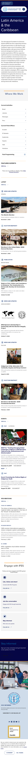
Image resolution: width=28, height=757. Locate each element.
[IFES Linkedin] (14, 722)
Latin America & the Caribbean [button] (6, 3)
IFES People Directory (17, 171)
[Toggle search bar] (23, 9)
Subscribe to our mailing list (12, 713)
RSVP (4, 469)
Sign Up (7, 655)
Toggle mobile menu (20, 9)
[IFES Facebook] (11, 722)
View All (4, 184)
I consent (9, 753)
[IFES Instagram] (19, 722)
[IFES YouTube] (16, 722)
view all (4, 166)
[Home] (14, 698)
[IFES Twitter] (9, 722)
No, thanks (20, 753)
